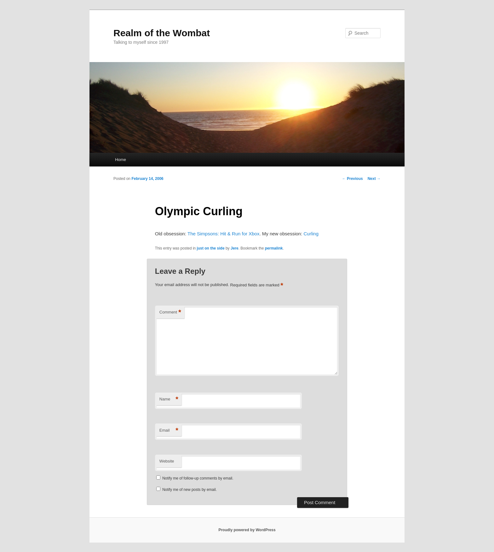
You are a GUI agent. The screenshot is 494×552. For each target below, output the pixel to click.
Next (374, 178)
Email (168, 430)
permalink (274, 248)
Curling (311, 233)
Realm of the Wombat (161, 33)
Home (120, 159)
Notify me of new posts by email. (189, 489)
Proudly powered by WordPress (246, 530)
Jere (234, 248)
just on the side (211, 248)
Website (166, 461)
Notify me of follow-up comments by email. (197, 478)
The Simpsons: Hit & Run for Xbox (223, 233)
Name (168, 399)
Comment (170, 312)
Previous (352, 178)
